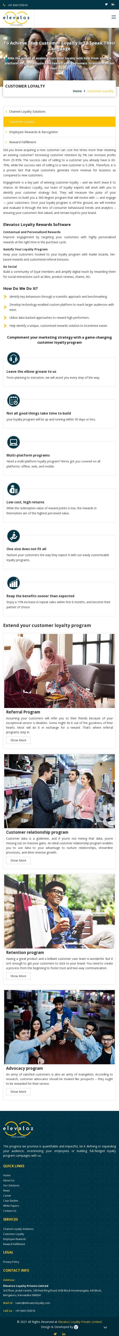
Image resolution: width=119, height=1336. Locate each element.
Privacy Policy (11, 1257)
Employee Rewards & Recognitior (33, 132)
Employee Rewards (14, 1235)
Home (77, 91)
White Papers (11, 1201)
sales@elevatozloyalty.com (32, 1299)
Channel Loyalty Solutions (27, 111)
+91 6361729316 (15, 5)
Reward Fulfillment (22, 142)
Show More (18, 736)
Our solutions (11, 1181)
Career (7, 1191)
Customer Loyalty (101, 91)
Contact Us (9, 1206)
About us (8, 1176)
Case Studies (10, 1196)
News (6, 1186)
